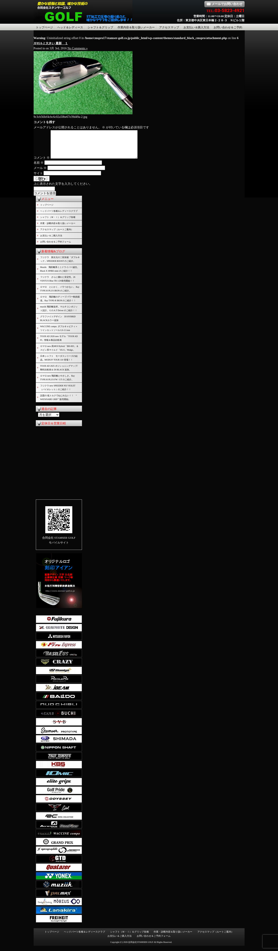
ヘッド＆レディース (70, 27)
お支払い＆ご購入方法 (51, 241)
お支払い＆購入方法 (196, 27)
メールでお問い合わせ (224, 4)
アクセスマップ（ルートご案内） (56, 234)
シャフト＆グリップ (100, 27)
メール (40, 173)
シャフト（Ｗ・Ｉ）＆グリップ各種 (57, 222)
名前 (39, 168)
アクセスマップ (169, 27)
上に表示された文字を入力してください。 (63, 189)
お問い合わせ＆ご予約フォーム (55, 247)
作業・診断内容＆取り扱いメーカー (57, 228)
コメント (42, 163)
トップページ (44, 27)
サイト (38, 178)
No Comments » (77, 48)
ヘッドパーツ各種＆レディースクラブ (59, 216)
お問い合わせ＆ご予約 (228, 27)
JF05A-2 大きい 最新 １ (51, 43)
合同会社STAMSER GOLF (140, 947)
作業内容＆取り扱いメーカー (136, 27)
